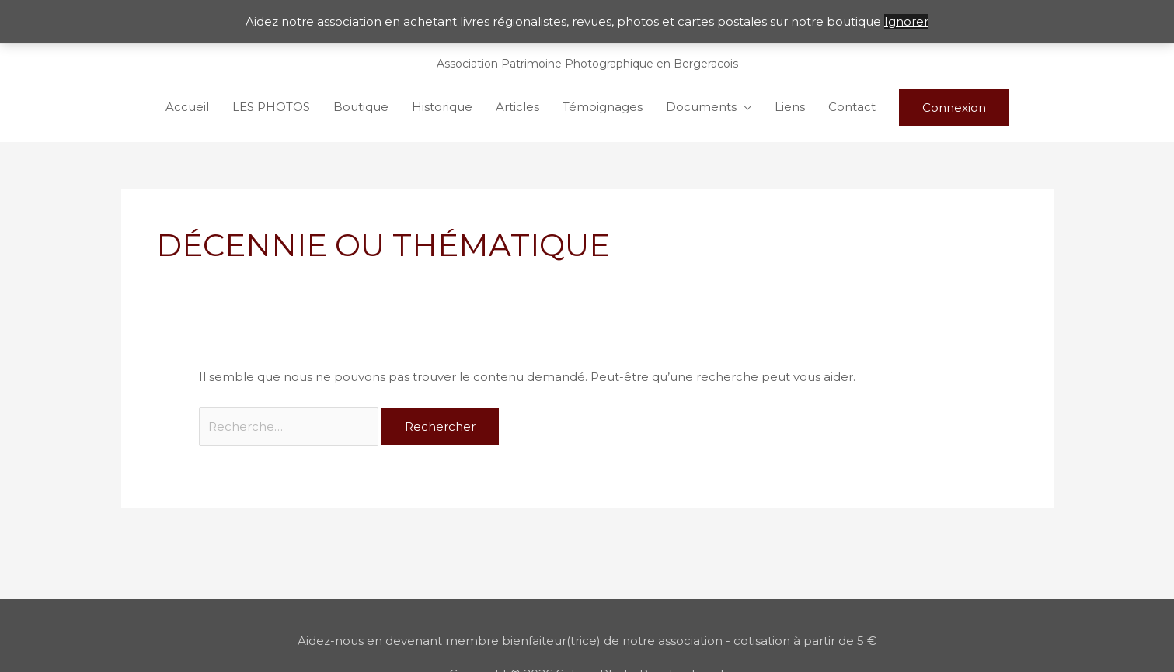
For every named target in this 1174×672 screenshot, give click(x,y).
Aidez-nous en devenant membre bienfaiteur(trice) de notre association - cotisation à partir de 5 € (587, 640)
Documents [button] (701, 106)
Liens (790, 106)
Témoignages (603, 106)
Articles (517, 106)
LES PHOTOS (271, 106)
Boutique (360, 106)
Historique (442, 106)
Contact (852, 106)
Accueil (187, 106)
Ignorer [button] (906, 21)
